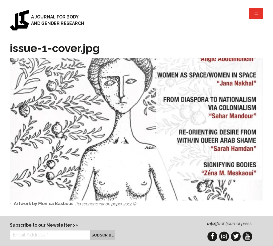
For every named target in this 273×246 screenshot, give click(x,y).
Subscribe (102, 235)
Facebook (212, 236)
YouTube (247, 236)
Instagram (224, 236)
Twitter (236, 236)
